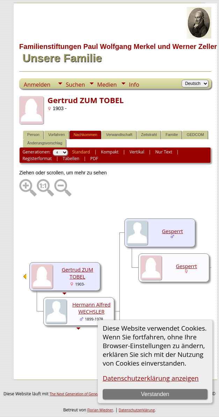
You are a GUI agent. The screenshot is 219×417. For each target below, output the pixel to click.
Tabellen (71, 158)
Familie (172, 134)
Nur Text (163, 152)
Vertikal (137, 152)
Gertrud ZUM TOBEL (77, 273)
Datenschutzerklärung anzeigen (151, 378)
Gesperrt (172, 231)
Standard (81, 152)
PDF (94, 158)
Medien (107, 84)
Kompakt (109, 152)
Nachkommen (85, 134)
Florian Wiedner (100, 410)
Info (134, 84)
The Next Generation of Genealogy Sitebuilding (88, 393)
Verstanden (155, 394)
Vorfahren (56, 134)
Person (33, 134)
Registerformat (37, 158)
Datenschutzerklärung (137, 410)
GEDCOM (195, 134)
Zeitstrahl (149, 134)
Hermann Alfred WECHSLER (91, 308)
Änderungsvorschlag (44, 143)
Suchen (75, 84)
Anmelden (37, 84)
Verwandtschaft (119, 134)
